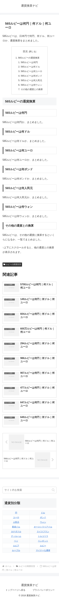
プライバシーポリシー (44, 590)
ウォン (43, 522)
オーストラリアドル (43, 527)
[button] (53, 490)
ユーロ (16, 517)
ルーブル (16, 550)
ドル (43, 513)
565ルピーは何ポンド (31, 76)
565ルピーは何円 (29, 62)
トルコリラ (43, 536)
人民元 (16, 522)
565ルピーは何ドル (30, 66)
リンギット (43, 541)
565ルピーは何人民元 (31, 80)
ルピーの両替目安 (12, 264)
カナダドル (16, 531)
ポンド (43, 517)
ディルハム (16, 536)
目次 (25, 51)
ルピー (43, 545)
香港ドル (16, 527)
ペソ (16, 541)
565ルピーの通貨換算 (28, 57)
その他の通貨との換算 (32, 89)
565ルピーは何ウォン (31, 85)
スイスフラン (43, 531)
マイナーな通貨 (43, 550)
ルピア (16, 545)
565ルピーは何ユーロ (31, 71)
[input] (29, 490)
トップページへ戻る (15, 590)
